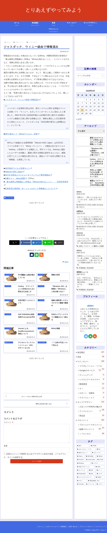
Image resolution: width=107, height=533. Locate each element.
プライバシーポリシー (86, 526)
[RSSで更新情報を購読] (41, 255)
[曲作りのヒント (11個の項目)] (83, 452)
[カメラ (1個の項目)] (100, 473)
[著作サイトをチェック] (32, 255)
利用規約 (63, 526)
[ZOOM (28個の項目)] (97, 445)
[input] (90, 75)
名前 (5, 449)
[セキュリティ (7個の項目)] (97, 452)
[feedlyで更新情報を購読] (36, 255)
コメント (9, 422)
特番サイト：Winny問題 (16, 178)
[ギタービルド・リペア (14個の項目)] (86, 449)
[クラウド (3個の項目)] (98, 463)
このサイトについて (51, 526)
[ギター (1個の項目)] (81, 480)
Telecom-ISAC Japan (14, 172)
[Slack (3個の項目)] (100, 466)
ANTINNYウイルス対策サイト (18, 168)
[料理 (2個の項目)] (91, 470)
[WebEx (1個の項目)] (99, 477)
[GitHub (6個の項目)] (100, 456)
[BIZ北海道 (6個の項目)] (90, 456)
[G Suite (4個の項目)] (100, 459)
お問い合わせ (72, 526)
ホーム (40, 526)
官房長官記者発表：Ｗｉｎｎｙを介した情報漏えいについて (31, 189)
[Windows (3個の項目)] (83, 463)
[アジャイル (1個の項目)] (90, 484)
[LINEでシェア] (47, 242)
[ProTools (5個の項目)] (80, 459)
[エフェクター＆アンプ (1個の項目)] (85, 477)
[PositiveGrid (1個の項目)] (82, 473)
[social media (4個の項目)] (90, 459)
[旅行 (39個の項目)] (83, 445)
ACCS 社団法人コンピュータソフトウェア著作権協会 (28, 175)
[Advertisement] (36, 219)
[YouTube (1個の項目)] (80, 484)
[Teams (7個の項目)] (80, 456)
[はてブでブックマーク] (36, 242)
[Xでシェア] (14, 242)
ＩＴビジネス (8, 197)
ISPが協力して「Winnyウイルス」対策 (22, 134)
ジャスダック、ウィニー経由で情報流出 (22, 100)
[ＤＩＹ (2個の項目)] (100, 470)
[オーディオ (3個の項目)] (81, 470)
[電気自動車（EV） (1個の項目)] (95, 480)
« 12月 (79, 119)
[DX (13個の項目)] (100, 449)
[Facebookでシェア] (25, 242)
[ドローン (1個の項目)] (100, 484)
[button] (58, 242)
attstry (90, 305)
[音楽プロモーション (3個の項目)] (85, 466)
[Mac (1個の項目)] (92, 473)
